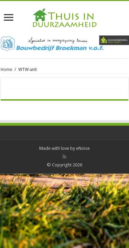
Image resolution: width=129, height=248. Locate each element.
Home (6, 69)
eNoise (83, 148)
